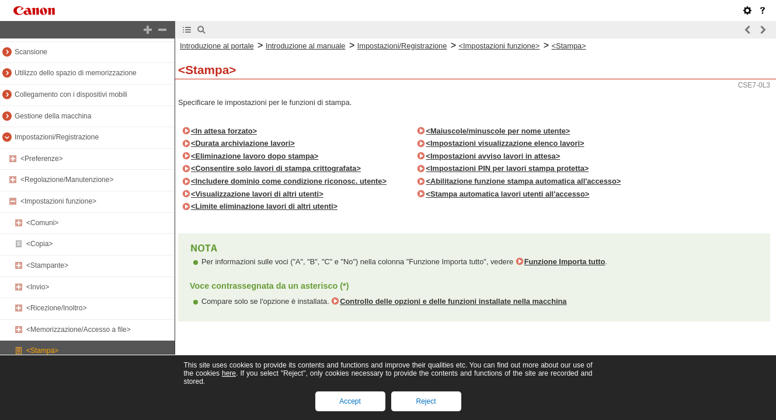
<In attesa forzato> (224, 131)
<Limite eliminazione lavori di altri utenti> (264, 206)
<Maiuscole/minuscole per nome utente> (498, 131)
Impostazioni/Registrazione (57, 137)
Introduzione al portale (217, 45)
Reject (426, 401)
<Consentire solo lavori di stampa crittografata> (276, 168)
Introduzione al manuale (306, 45)
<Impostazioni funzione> (58, 201)
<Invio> (37, 287)
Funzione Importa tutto (565, 261)
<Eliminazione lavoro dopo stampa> (254, 156)
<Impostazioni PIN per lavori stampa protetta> (507, 168)
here (229, 373)
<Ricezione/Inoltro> (56, 308)
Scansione (31, 52)
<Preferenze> (41, 159)
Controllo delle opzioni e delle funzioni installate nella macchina (453, 301)
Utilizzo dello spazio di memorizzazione (76, 73)
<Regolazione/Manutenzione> (66, 180)
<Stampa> (42, 350)
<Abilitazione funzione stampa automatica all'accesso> (523, 181)
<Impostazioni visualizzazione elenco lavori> (505, 143)
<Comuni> (42, 223)
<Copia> (39, 244)
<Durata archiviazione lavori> (243, 143)
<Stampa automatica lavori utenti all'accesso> (507, 194)
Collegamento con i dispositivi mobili (71, 94)
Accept (350, 401)
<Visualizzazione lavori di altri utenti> (257, 194)
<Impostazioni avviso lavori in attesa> (493, 156)
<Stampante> (47, 265)
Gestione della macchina (53, 116)
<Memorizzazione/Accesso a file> (78, 330)
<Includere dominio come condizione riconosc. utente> (289, 181)
